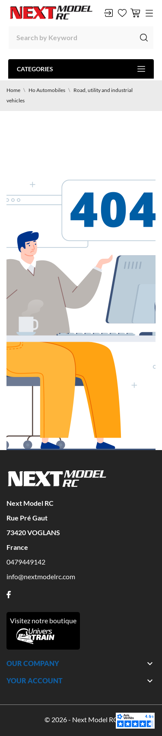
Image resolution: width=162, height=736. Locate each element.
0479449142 (25, 562)
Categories (81, 69)
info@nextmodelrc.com (40, 576)
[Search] (81, 37)
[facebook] (8, 594)
